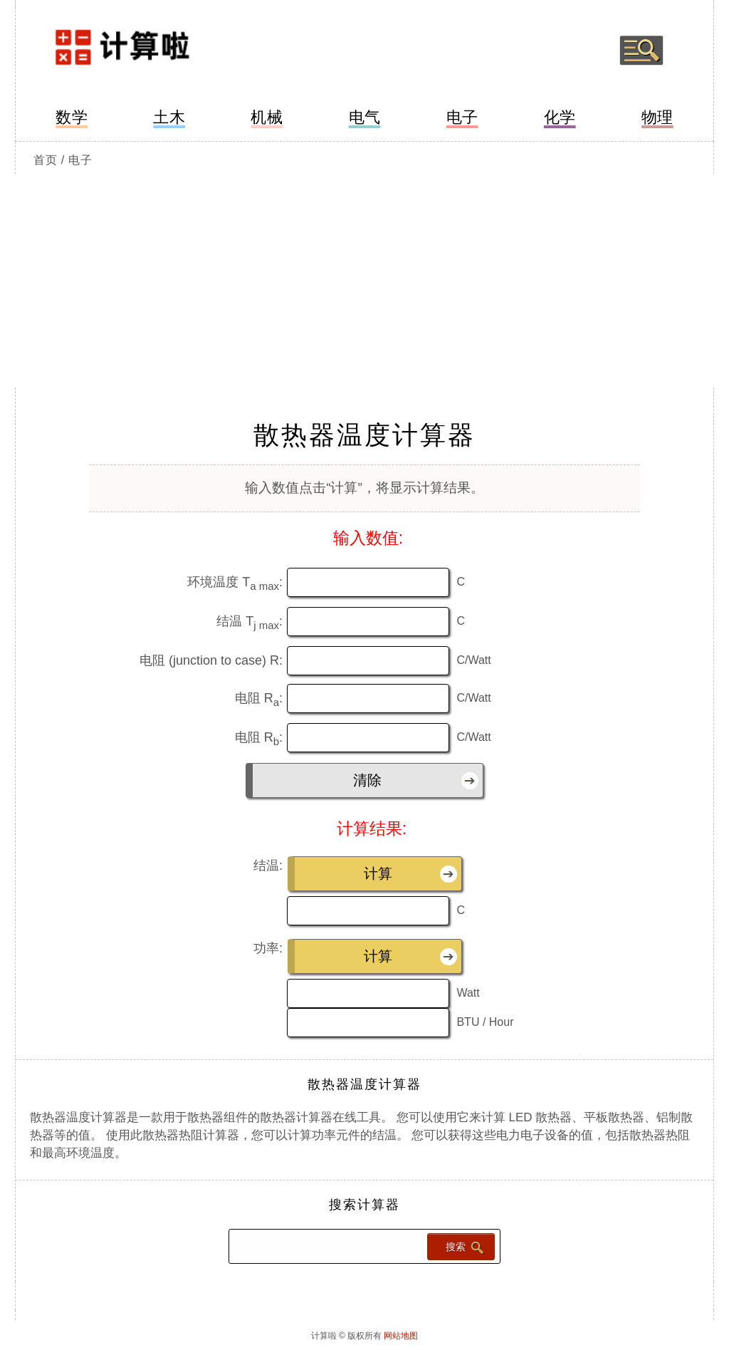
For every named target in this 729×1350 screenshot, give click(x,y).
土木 (169, 117)
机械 (267, 117)
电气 (365, 117)
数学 (72, 117)
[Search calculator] (326, 1246)
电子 (462, 117)
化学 (560, 117)
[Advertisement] (364, 280)
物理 (657, 117)
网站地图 (401, 1336)
